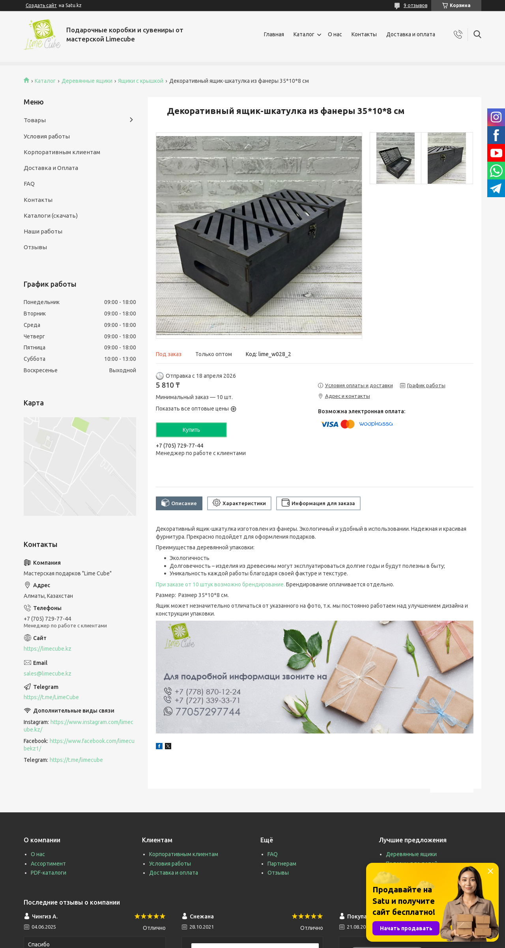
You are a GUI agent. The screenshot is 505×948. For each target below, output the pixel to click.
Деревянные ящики (87, 81)
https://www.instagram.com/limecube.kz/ (78, 726)
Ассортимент (48, 863)
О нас (335, 34)
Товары (35, 120)
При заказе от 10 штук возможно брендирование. (220, 584)
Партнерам (281, 863)
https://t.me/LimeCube (51, 697)
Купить (191, 430)
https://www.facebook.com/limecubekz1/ (79, 745)
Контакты (364, 34)
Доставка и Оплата (51, 167)
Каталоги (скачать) (51, 215)
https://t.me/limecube (76, 760)
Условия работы (47, 136)
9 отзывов (415, 5)
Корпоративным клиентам (62, 152)
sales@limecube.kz (47, 673)
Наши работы (43, 231)
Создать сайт (41, 5)
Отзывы (35, 247)
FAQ (29, 183)
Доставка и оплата (410, 34)
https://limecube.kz (47, 649)
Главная (274, 34)
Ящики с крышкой (140, 81)
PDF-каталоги (48, 873)
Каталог (304, 34)
